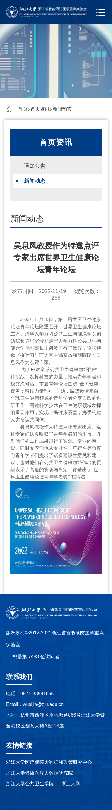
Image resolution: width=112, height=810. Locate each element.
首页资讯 (40, 108)
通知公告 (34, 166)
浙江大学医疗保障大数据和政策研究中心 (49, 762)
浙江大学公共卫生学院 (30, 783)
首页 (22, 108)
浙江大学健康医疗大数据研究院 (39, 772)
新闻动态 (62, 108)
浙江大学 (70, 783)
